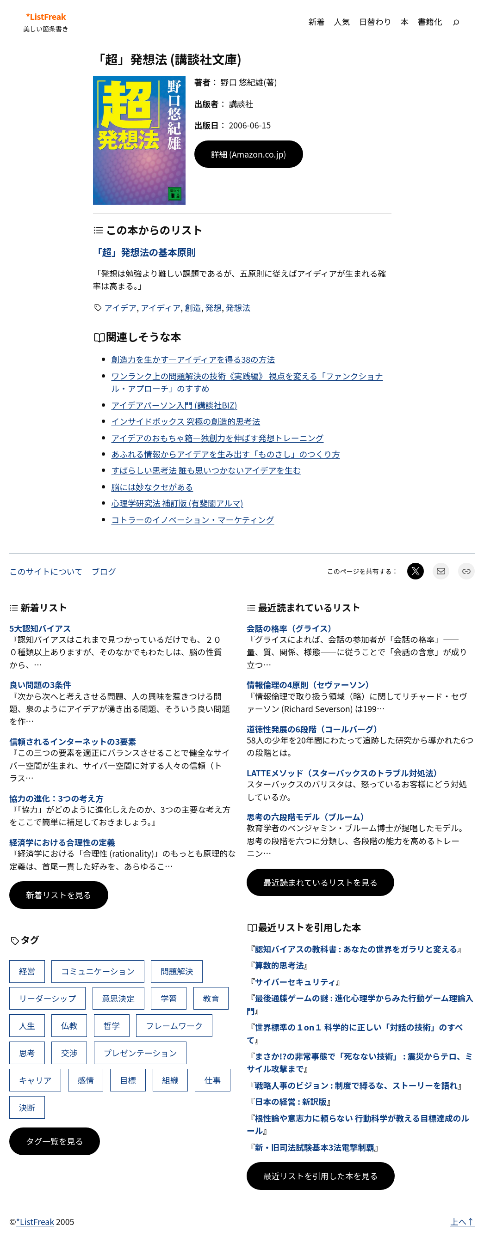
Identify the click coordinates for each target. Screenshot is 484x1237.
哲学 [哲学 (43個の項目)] (112, 1025)
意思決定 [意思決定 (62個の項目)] (118, 998)
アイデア (120, 307)
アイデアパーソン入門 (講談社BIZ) (174, 405)
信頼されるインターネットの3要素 (72, 741)
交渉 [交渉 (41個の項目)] (69, 1053)
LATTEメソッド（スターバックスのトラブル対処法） (344, 773)
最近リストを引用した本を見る (320, 1176)
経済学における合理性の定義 (62, 842)
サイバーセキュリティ (295, 981)
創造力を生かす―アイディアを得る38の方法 (193, 359)
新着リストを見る (59, 895)
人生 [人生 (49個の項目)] (27, 1025)
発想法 (238, 307)
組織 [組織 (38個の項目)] (170, 1080)
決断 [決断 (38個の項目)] (27, 1107)
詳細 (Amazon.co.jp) (248, 154)
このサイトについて (46, 571)
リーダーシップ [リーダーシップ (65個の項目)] (47, 998)
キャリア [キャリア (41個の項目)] (35, 1080)
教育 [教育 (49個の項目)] (211, 998)
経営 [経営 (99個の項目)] (27, 971)
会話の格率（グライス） (291, 628)
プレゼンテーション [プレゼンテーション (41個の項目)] (140, 1053)
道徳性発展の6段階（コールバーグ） (314, 729)
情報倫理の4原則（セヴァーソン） (310, 684)
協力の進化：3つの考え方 (56, 798)
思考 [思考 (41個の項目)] (27, 1053)
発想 (213, 307)
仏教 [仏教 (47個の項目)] (69, 1025)
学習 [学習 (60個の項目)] (169, 998)
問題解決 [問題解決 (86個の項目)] (177, 971)
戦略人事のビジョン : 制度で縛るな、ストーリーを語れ (356, 1085)
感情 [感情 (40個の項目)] (85, 1080)
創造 (193, 307)
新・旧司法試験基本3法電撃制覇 (314, 1147)
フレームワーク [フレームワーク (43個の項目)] (174, 1025)
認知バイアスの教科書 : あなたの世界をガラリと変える (356, 949)
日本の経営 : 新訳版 (291, 1101)
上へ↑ (462, 1221)
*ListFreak (46, 16)
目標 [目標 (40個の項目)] (128, 1080)
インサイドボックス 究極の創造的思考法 (186, 421)
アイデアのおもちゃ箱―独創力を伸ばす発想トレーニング (218, 438)
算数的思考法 (279, 965)
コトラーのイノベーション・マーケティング (193, 519)
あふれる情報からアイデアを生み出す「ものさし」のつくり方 (226, 454)
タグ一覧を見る (54, 1141)
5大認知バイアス (40, 628)
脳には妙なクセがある (152, 487)
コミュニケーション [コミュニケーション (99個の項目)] (98, 971)
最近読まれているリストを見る (320, 882)
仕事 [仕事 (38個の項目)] (213, 1080)
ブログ (104, 571)
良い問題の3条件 (40, 684)
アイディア (160, 307)
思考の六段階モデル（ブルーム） (307, 817)
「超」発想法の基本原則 (144, 251)
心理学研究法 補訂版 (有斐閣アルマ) (177, 503)
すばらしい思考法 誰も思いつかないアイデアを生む (206, 470)
